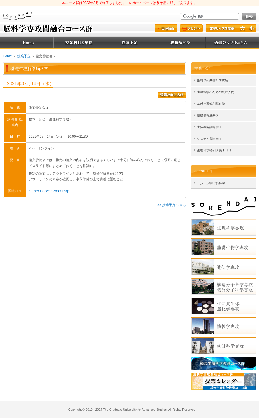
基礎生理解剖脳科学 (211, 103)
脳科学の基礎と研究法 (212, 80)
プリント (191, 28)
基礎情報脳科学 (208, 115)
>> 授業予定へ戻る (171, 205)
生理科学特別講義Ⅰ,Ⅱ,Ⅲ (215, 150)
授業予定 (129, 42)
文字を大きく (242, 28)
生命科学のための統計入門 (215, 92)
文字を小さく (251, 28)
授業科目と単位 (78, 42)
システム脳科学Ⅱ (209, 138)
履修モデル (180, 42)
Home (28, 42)
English (166, 28)
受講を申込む (172, 95)
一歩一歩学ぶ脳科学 (211, 183)
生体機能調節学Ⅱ (209, 127)
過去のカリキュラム (231, 42)
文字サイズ (221, 28)
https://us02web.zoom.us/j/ (49, 191)
